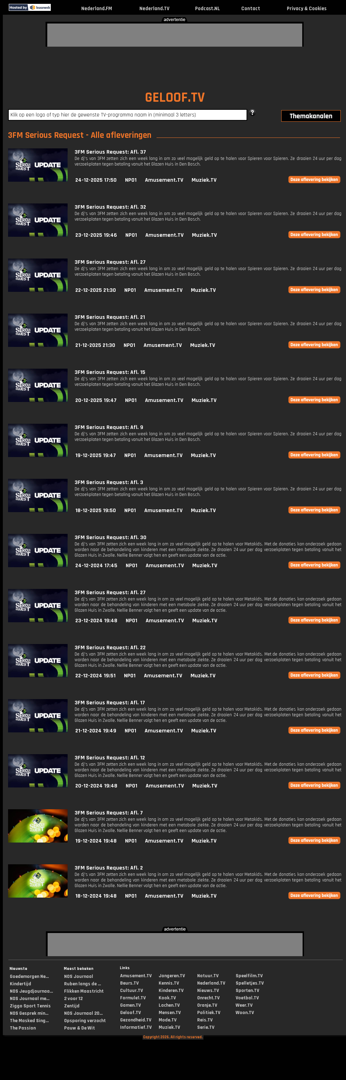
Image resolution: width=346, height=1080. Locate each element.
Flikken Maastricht (84, 991)
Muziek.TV (204, 180)
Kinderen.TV (171, 990)
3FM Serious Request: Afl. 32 (110, 207)
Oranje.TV (207, 1005)
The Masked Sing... (29, 1021)
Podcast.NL (207, 8)
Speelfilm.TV (249, 976)
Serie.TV (205, 1027)
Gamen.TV (130, 1005)
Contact (250, 8)
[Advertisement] (89, 34)
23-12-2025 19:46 (96, 235)
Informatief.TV (136, 1027)
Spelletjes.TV (250, 983)
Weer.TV (244, 1005)
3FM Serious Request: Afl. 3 (109, 482)
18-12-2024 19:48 (96, 896)
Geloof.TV (130, 1012)
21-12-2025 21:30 (95, 345)
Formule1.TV (133, 998)
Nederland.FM (96, 8)
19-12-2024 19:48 (96, 841)
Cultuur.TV (131, 990)
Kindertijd (20, 984)
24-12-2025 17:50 (96, 180)
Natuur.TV (208, 976)
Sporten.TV (247, 990)
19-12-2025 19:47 (95, 455)
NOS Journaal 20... (83, 1013)
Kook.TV (167, 998)
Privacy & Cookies (306, 8)
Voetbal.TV (247, 998)
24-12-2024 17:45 (96, 565)
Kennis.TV (169, 983)
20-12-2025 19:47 (96, 400)
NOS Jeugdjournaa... (31, 991)
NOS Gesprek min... (29, 1013)
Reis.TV (205, 1020)
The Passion (23, 1028)
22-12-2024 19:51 (95, 675)
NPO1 (131, 180)
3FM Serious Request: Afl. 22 (110, 647)
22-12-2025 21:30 (95, 290)
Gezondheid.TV (135, 1020)
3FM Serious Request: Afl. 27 (110, 262)
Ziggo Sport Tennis (30, 1006)
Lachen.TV (169, 1005)
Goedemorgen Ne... (29, 976)
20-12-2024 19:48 (96, 786)
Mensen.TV (170, 1012)
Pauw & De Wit (79, 1028)
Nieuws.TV (208, 990)
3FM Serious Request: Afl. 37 (110, 152)
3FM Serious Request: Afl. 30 (110, 537)
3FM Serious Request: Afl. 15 (110, 372)
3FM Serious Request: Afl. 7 (109, 813)
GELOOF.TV (175, 98)
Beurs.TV (129, 983)
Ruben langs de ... (82, 984)
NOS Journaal (78, 976)
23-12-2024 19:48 (96, 620)
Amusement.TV (164, 180)
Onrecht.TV (208, 998)
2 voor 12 (73, 998)
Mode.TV (168, 1020)
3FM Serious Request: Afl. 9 (109, 427)
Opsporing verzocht (85, 1021)
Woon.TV (245, 1012)
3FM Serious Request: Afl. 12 (110, 758)
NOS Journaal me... (29, 998)
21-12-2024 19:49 (95, 730)
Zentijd (71, 1006)
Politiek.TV (208, 1012)
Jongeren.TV (172, 976)
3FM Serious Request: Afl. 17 (110, 702)
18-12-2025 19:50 (95, 510)
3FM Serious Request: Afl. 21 (110, 317)
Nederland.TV (154, 8)
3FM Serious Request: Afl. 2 (109, 868)
